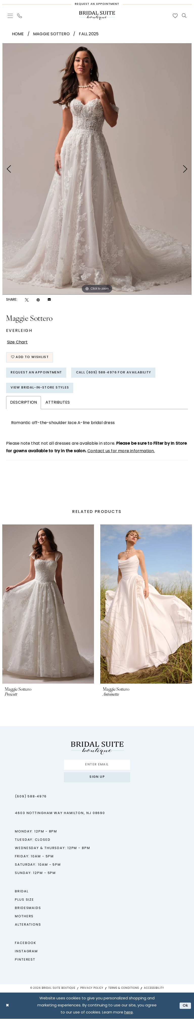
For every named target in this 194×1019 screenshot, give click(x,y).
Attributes (57, 403)
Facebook (25, 943)
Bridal (21, 892)
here (128, 1013)
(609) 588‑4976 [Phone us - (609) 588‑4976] (31, 797)
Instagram (26, 952)
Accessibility (154, 988)
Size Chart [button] (17, 343)
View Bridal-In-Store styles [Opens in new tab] (40, 388)
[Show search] (184, 15)
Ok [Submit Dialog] (185, 1006)
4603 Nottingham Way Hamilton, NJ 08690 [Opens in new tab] (60, 813)
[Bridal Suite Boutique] (97, 15)
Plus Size (24, 900)
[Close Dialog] (7, 1005)
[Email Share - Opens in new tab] (49, 300)
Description (23, 403)
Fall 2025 (89, 34)
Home (18, 34)
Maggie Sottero (51, 34)
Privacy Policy (91, 988)
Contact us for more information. (121, 452)
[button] (10, 15)
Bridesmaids (28, 908)
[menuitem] (10, 15)
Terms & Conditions (123, 988)
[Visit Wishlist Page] (175, 15)
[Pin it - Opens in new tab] (38, 300)
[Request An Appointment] (97, 3)
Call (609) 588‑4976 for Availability (115, 373)
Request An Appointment (37, 373)
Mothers (24, 917)
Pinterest (25, 960)
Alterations (28, 925)
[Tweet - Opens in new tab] (27, 300)
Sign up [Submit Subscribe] (97, 778)
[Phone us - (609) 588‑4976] (19, 15)
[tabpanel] (97, 169)
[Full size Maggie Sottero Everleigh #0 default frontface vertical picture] (97, 169)
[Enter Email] (97, 765)
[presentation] (48, 604)
